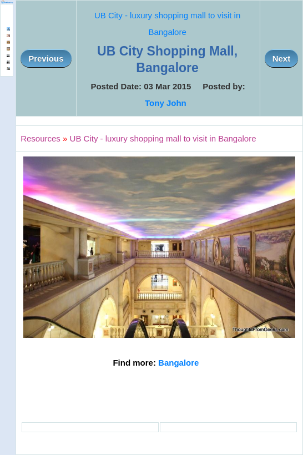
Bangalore (178, 362)
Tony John (165, 103)
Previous (45, 58)
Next (281, 58)
